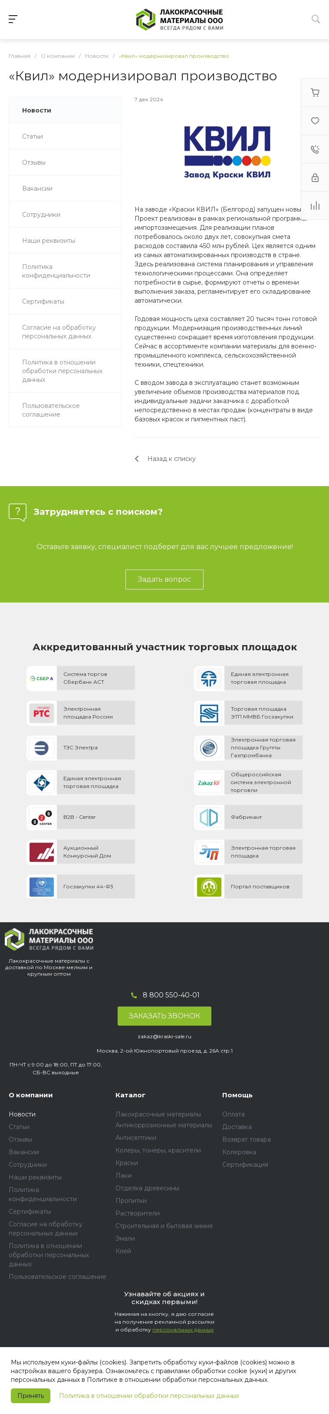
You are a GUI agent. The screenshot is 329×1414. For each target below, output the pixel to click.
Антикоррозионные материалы (163, 1125)
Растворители (137, 1213)
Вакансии (24, 1152)
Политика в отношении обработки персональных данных (149, 1396)
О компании (31, 1095)
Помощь (237, 1095)
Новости (22, 1114)
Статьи (19, 1127)
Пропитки (131, 1201)
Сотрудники (28, 1165)
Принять (30, 1396)
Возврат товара (246, 1139)
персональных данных (183, 1329)
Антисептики (135, 1138)
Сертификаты (30, 1211)
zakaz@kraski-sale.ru (164, 1036)
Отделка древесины (147, 1188)
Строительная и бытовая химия (164, 1226)
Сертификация (245, 1165)
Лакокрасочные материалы (158, 1114)
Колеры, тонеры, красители (158, 1150)
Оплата (233, 1114)
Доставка (237, 1127)
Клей (123, 1251)
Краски (126, 1163)
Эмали (125, 1238)
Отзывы (20, 1139)
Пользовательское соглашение (57, 1277)
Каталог (130, 1095)
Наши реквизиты (35, 1177)
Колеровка (239, 1152)
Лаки (123, 1175)
